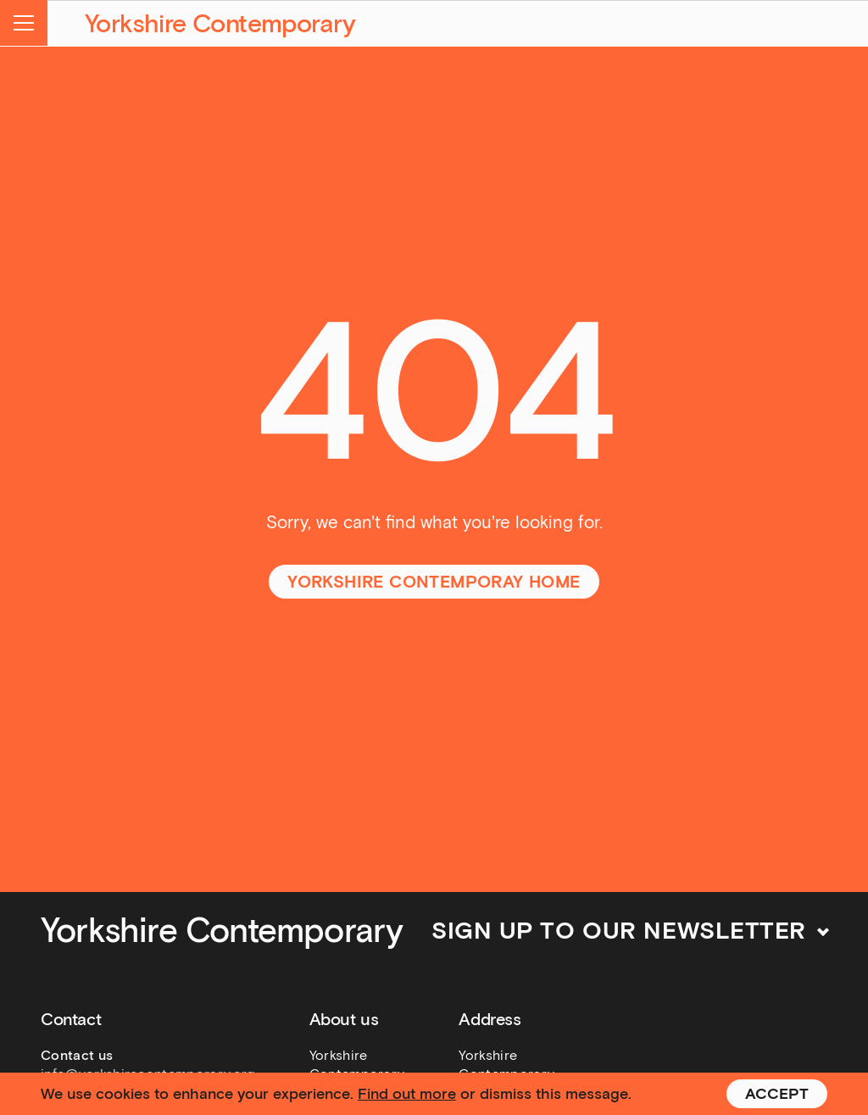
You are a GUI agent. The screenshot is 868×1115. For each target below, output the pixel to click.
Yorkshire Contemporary (220, 23)
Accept (777, 1093)
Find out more (407, 1093)
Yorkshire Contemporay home (433, 581)
